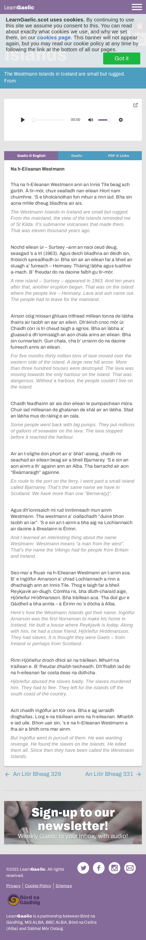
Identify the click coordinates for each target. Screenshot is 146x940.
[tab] (31, 155)
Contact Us (130, 868)
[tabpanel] (73, 463)
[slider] (48, 120)
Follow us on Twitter (83, 868)
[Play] (23, 120)
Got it (122, 58)
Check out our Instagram (114, 868)
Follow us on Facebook (99, 868)
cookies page (54, 37)
